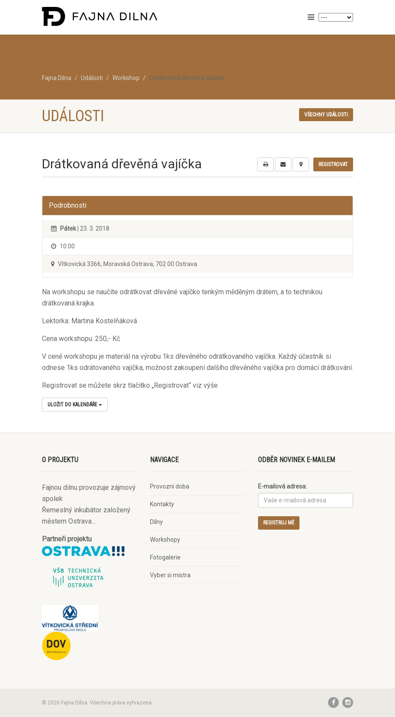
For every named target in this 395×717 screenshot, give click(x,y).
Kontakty (162, 504)
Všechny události (326, 115)
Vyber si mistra (170, 575)
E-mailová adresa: (282, 486)
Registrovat (333, 164)
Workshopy (165, 539)
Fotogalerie (165, 557)
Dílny (156, 521)
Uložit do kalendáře (75, 405)
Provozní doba (169, 486)
